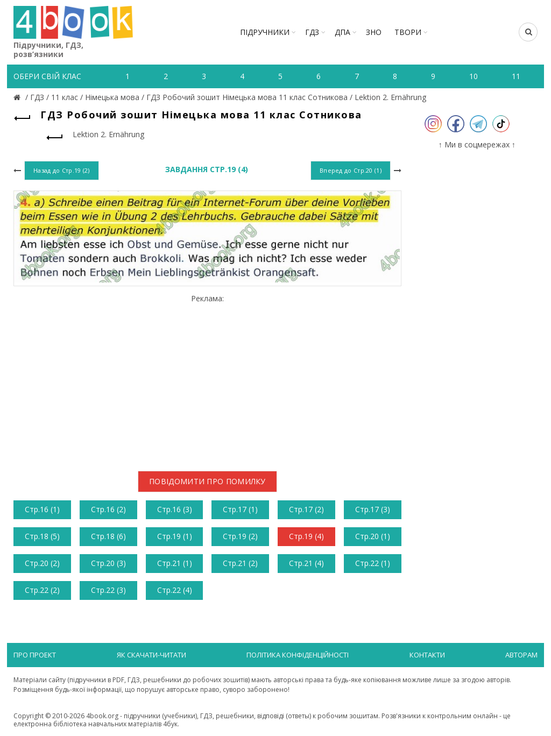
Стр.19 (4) (306, 536)
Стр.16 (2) (108, 509)
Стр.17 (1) (240, 509)
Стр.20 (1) (372, 536)
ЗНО (374, 32)
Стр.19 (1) (174, 536)
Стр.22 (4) (174, 590)
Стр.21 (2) (240, 563)
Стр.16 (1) (42, 509)
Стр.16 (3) (174, 509)
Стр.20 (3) (108, 563)
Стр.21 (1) (174, 563)
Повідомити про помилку (207, 481)
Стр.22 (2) (42, 590)
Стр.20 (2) (42, 563)
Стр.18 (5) (42, 536)
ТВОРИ (407, 32)
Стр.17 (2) (306, 509)
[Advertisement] (207, 378)
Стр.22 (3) (108, 590)
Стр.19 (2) (240, 536)
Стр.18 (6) (108, 536)
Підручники (264, 32)
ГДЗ (312, 32)
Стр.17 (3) (372, 509)
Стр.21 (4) (306, 563)
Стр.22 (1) (372, 563)
